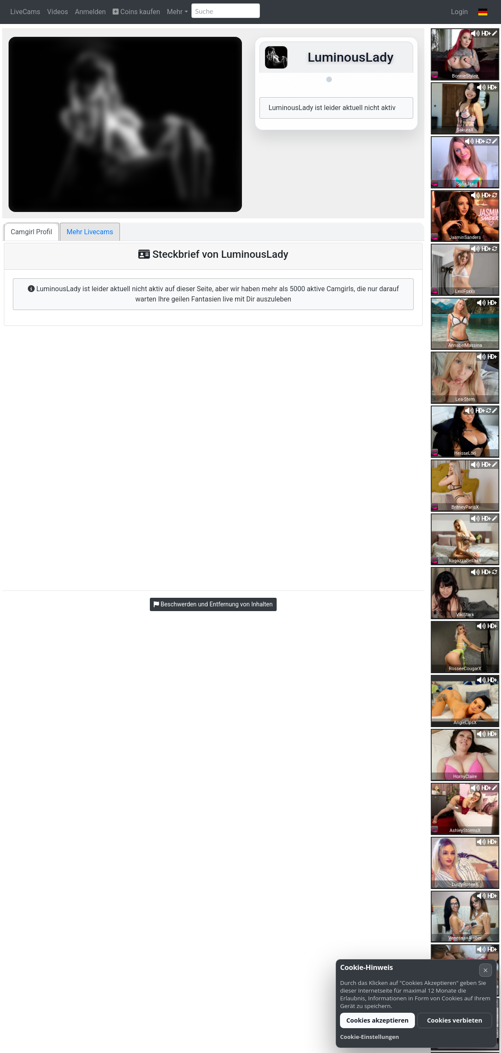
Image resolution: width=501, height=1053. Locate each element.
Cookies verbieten (454, 1020)
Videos (57, 12)
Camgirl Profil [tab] (31, 232)
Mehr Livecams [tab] (90, 232)
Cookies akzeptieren (377, 1020)
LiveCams (25, 12)
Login (459, 12)
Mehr (175, 12)
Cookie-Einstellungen (369, 1037)
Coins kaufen (136, 12)
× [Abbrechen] (485, 970)
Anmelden (90, 12)
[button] (483, 12)
